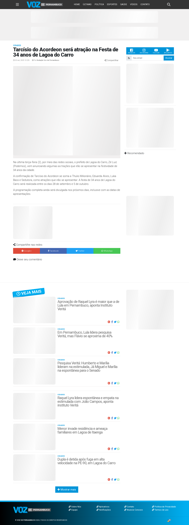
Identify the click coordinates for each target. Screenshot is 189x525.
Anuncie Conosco (133, 510)
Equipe (73, 510)
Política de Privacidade (164, 506)
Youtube (156, 51)
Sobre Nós (75, 506)
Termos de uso (160, 510)
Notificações (103, 510)
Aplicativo (168, 51)
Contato (129, 506)
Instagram (144, 51)
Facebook (131, 51)
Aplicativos (102, 506)
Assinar (168, 58)
